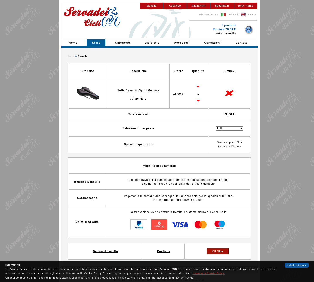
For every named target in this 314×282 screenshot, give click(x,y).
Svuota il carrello (105, 251)
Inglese (252, 14)
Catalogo (175, 5)
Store (71, 56)
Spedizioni (222, 5)
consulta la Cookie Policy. (208, 273)
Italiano (233, 14)
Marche (152, 5)
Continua (163, 251)
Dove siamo (245, 5)
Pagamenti (199, 5)
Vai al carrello (226, 33)
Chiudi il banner (296, 265)
